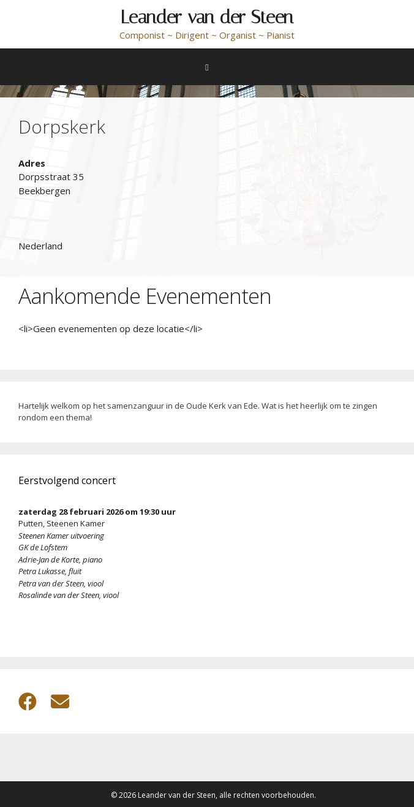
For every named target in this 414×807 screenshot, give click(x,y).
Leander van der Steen (207, 17)
